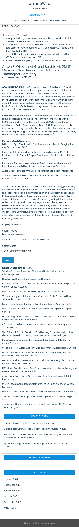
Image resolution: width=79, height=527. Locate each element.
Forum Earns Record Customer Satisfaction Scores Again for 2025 (36, 303)
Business (19, 234)
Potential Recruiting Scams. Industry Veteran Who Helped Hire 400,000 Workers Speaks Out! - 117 (37, 56)
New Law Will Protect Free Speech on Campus (26, 278)
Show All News (9, 239)
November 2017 (12, 490)
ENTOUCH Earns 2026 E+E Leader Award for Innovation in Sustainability (39, 391)
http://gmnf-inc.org (12, 224)
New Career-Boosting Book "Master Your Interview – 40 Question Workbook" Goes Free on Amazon (36, 354)
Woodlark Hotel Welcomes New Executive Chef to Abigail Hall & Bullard (39, 347)
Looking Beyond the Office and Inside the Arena (29, 423)
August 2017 (10, 507)
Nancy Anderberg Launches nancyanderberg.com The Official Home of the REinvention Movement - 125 (38, 40)
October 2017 (11, 496)
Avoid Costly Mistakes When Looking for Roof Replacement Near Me (37, 170)
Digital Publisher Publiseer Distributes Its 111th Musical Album (35, 428)
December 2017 (12, 484)
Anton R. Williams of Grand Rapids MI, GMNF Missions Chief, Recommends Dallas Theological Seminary (36, 70)
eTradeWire (39, 3)
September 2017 (12, 502)
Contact (16, 26)
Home (5, 26)
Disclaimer (24, 239)
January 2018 (11, 479)
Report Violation (40, 239)
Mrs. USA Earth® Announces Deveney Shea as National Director (35, 291)
